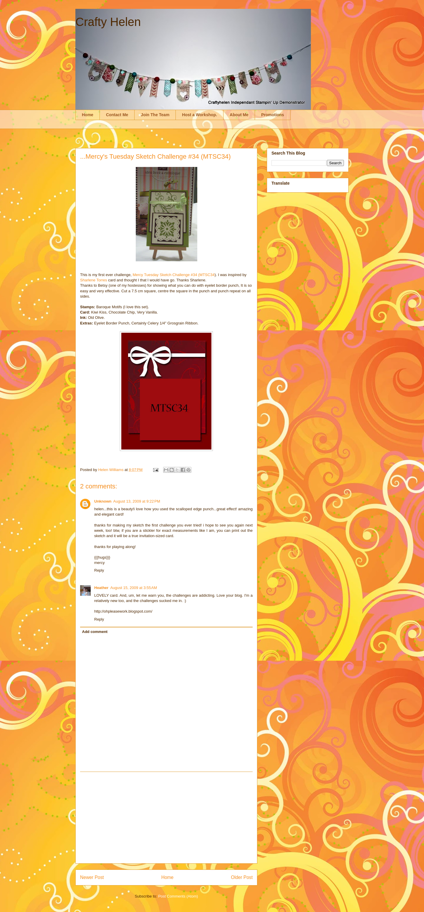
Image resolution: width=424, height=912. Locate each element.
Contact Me (117, 114)
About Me (239, 114)
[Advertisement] (166, 817)
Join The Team (155, 114)
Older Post (242, 877)
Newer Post (92, 877)
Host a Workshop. (199, 114)
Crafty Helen (108, 21)
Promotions (272, 114)
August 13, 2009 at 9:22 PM (136, 501)
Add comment (95, 631)
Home (87, 114)
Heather (101, 587)
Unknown (103, 501)
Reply (99, 570)
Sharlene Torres (93, 280)
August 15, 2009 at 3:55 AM (133, 587)
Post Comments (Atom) (178, 896)
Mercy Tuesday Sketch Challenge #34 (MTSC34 (173, 275)
